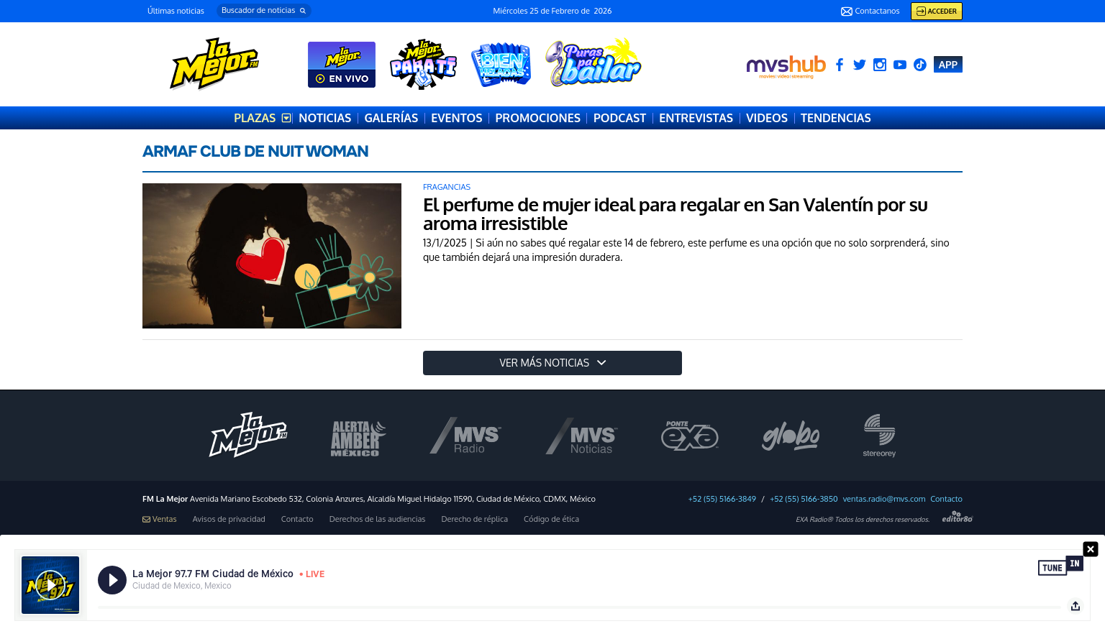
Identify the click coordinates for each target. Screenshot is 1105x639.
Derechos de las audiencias (377, 519)
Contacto (946, 499)
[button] (264, 11)
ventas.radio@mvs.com (884, 499)
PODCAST (620, 118)
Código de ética (551, 519)
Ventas (159, 519)
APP (948, 64)
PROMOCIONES (538, 118)
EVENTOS (456, 118)
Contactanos (870, 11)
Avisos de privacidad (229, 519)
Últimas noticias (175, 11)
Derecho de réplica (474, 519)
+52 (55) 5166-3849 (722, 499)
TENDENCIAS (836, 118)
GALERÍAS (391, 118)
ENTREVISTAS (696, 118)
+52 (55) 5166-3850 (803, 499)
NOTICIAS (325, 118)
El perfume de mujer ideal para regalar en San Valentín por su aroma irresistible (675, 213)
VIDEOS (767, 118)
